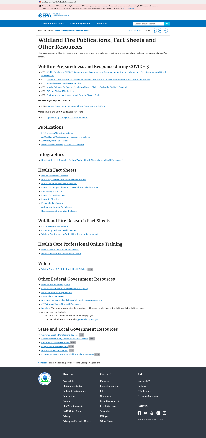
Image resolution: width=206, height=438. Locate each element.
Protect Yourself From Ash (53, 195)
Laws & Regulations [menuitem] (80, 23)
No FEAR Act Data (72, 411)
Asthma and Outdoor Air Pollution (56, 206)
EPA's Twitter (145, 413)
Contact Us (135, 30)
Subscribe (105, 411)
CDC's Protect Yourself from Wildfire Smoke (61, 304)
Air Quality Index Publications (54, 140)
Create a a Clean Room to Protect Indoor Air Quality (64, 288)
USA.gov (104, 416)
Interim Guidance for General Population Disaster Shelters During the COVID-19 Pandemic (87, 87)
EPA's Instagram (164, 413)
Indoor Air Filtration (50, 199)
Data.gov (104, 381)
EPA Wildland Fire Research (53, 296)
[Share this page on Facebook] (155, 31)
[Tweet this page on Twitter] (160, 31)
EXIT (90, 269)
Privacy (66, 416)
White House (106, 421)
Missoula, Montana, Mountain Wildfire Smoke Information (67, 354)
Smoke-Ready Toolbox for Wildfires (72, 30)
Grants (66, 401)
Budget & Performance (74, 391)
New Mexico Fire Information (54, 350)
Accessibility (69, 381)
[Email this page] (166, 31)
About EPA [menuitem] (102, 23)
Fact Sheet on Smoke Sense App (55, 226)
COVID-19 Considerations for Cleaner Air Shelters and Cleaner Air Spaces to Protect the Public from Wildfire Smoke (98, 79)
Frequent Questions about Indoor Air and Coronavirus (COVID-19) (75, 106)
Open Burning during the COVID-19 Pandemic (67, 117)
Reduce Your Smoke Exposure (54, 175)
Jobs (102, 391)
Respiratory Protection (51, 191)
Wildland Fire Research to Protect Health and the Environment (69, 234)
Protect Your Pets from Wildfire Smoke (59, 183)
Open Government (109, 401)
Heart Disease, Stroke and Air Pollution (59, 210)
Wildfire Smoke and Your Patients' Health (60, 249)
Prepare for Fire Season (52, 203)
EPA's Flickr (158, 413)
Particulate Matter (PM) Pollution (56, 292)
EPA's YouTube (152, 413)
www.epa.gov (104, 6)
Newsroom (105, 396)
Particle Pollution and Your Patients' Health (61, 253)
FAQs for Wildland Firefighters (60, 91)
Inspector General (109, 386)
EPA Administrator (72, 386)
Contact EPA (144, 381)
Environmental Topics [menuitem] (52, 23)
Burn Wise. (46, 308)
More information (128, 8)
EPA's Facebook (139, 413)
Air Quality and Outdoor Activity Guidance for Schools (66, 136)
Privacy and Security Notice (77, 421)
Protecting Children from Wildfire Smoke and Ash (63, 179)
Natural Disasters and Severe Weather (64, 83)
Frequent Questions (148, 396)
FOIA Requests (145, 391)
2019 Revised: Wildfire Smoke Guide (57, 132)
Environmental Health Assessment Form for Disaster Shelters (74, 95)
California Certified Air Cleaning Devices (59, 334)
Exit (81, 335)
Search (167, 24)
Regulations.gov (108, 406)
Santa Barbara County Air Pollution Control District (64, 338)
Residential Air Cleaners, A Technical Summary (62, 144)
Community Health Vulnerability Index (58, 230)
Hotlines (142, 386)
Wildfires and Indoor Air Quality (55, 284)
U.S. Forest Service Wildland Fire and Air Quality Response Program (71, 300)
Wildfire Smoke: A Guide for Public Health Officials (63, 269)
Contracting (69, 396)
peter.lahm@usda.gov (88, 319)
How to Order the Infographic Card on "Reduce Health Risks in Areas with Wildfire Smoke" (82, 160)
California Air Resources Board (55, 342)
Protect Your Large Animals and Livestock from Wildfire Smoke (69, 187)
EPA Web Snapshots (73, 406)
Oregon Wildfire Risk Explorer (54, 346)
